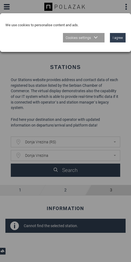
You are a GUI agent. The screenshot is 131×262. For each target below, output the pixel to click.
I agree (118, 38)
